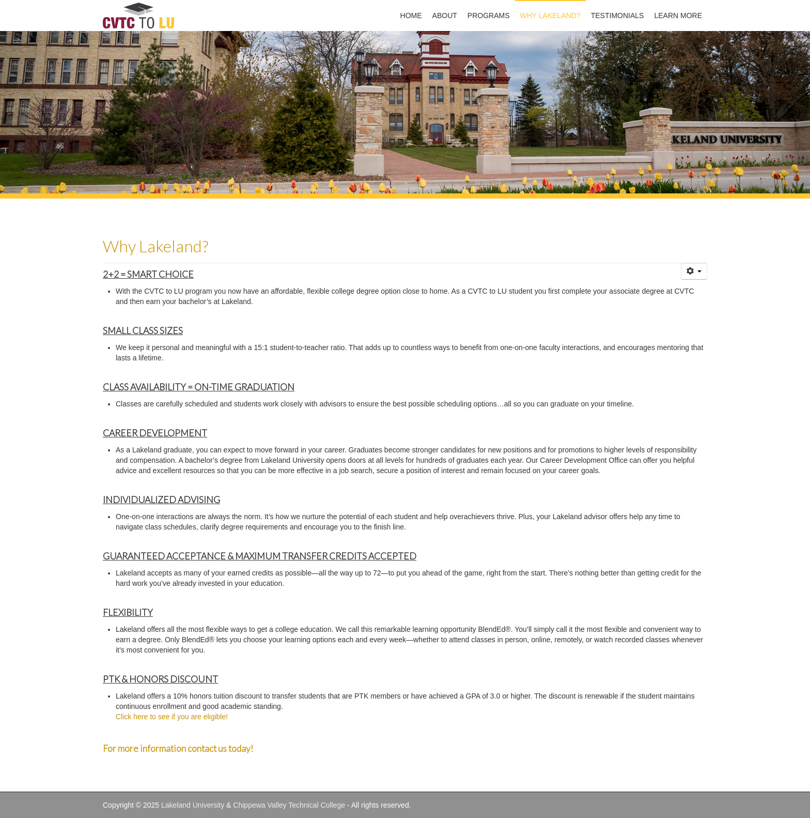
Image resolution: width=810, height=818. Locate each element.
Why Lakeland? (155, 246)
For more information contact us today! (179, 748)
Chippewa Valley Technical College (289, 805)
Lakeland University (192, 805)
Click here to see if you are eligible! (172, 717)
